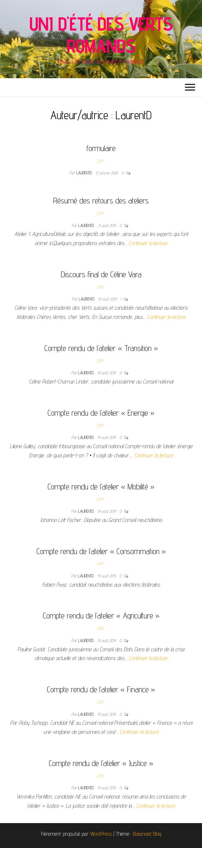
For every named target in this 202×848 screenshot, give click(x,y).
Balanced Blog (147, 833)
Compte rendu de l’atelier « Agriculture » (101, 615)
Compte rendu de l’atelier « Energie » (101, 413)
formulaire (101, 148)
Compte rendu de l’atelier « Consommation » (101, 551)
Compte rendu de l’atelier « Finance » (101, 689)
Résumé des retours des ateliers (101, 200)
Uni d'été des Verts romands (100, 34)
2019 (100, 160)
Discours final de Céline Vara (101, 274)
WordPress (101, 833)
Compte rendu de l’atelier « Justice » (101, 763)
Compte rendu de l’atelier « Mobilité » (101, 486)
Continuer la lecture (148, 243)
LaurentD (84, 172)
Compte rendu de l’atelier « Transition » (101, 348)
